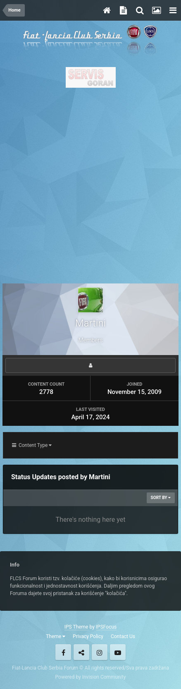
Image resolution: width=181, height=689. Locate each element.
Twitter (81, 652)
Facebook (63, 652)
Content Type (32, 445)
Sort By (161, 497)
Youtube (118, 652)
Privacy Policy (88, 636)
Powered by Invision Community (90, 677)
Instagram (99, 652)
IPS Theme (76, 627)
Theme (55, 636)
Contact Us (123, 636)
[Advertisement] (90, 183)
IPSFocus (106, 627)
